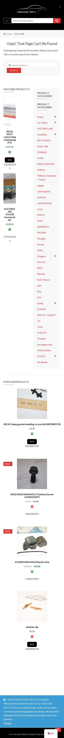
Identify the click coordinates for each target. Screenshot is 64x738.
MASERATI (43, 226)
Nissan (40, 244)
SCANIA (41, 309)
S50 (39, 291)
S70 (39, 297)
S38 (39, 285)
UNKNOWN (44, 350)
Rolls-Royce (43, 279)
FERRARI (42, 152)
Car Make (42, 122)
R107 (40, 267)
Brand (40, 116)
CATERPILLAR (45, 128)
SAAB (40, 303)
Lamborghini (43, 191)
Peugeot (41, 256)
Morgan (41, 238)
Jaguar (40, 185)
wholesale (42, 362)
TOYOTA (42, 332)
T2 (38, 320)
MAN (40, 220)
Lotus (40, 209)
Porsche (41, 261)
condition (42, 134)
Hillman (41, 169)
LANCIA (41, 197)
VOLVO (41, 356)
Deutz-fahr (43, 146)
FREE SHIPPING (46, 164)
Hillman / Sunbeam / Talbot (46, 177)
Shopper (31, 734)
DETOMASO (44, 140)
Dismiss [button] (7, 723)
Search (14, 70)
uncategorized (44, 344)
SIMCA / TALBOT (46, 314)
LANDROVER (44, 203)
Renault (41, 273)
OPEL (40, 250)
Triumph (41, 338)
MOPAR (41, 232)
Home (9, 34)
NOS (10, 160)
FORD (40, 158)
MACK (40, 214)
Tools (40, 326)
